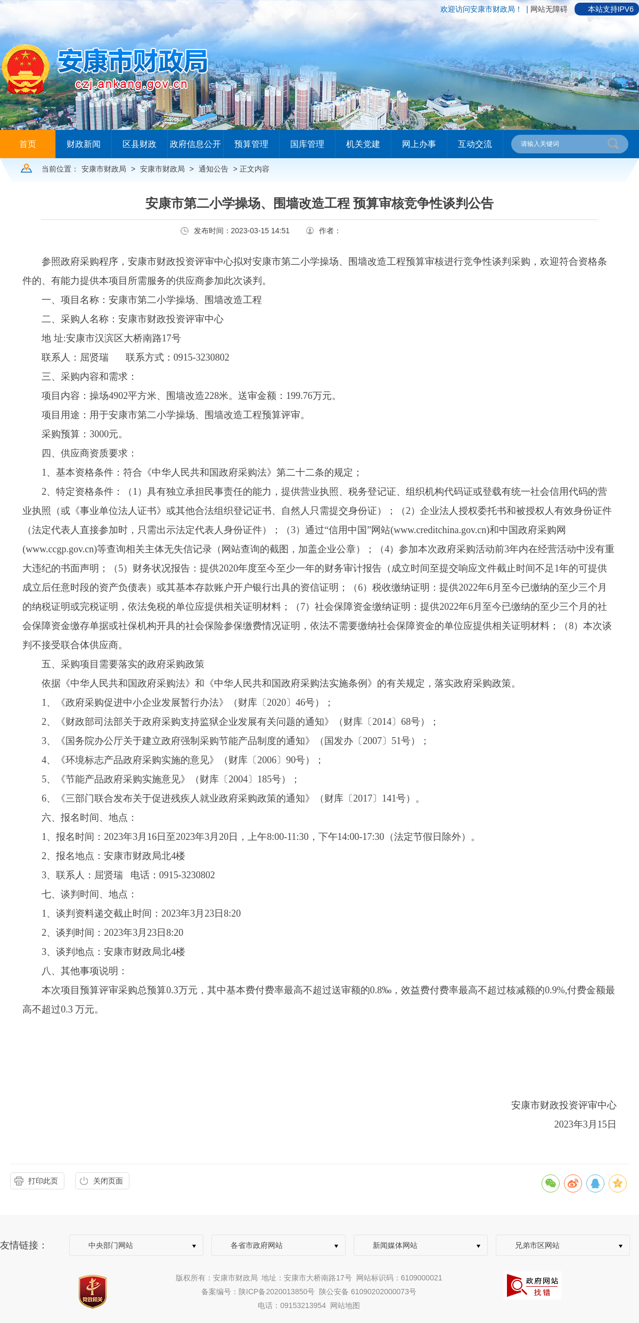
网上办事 (419, 144)
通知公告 (213, 169)
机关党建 (363, 144)
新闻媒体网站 (395, 1245)
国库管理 (307, 144)
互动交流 (475, 144)
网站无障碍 (549, 9)
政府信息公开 (195, 144)
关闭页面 (108, 1181)
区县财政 (139, 144)
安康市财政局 (103, 169)
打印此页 (43, 1181)
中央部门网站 (110, 1245)
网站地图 (345, 1305)
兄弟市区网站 (537, 1245)
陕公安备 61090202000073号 (367, 1291)
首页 (27, 144)
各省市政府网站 (257, 1245)
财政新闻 (84, 144)
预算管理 (251, 144)
